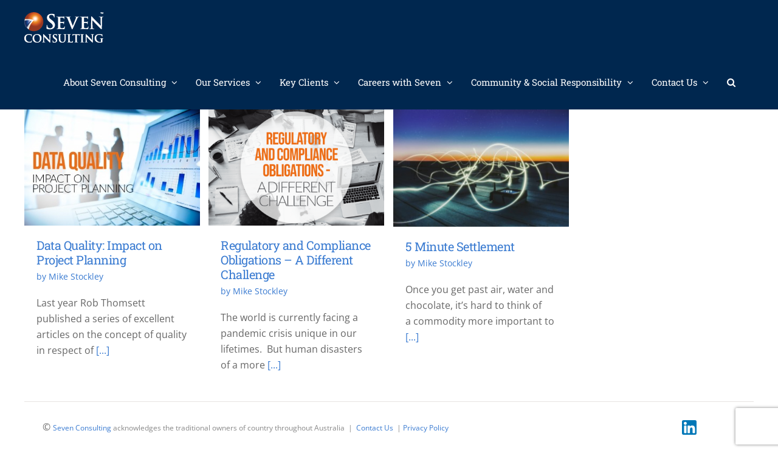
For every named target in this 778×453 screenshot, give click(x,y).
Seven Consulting (82, 428)
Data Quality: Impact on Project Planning (99, 252)
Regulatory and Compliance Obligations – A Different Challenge (296, 259)
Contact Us (374, 428)
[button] (731, 82)
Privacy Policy (426, 428)
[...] (102, 350)
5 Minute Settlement (460, 246)
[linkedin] (689, 425)
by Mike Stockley (69, 276)
